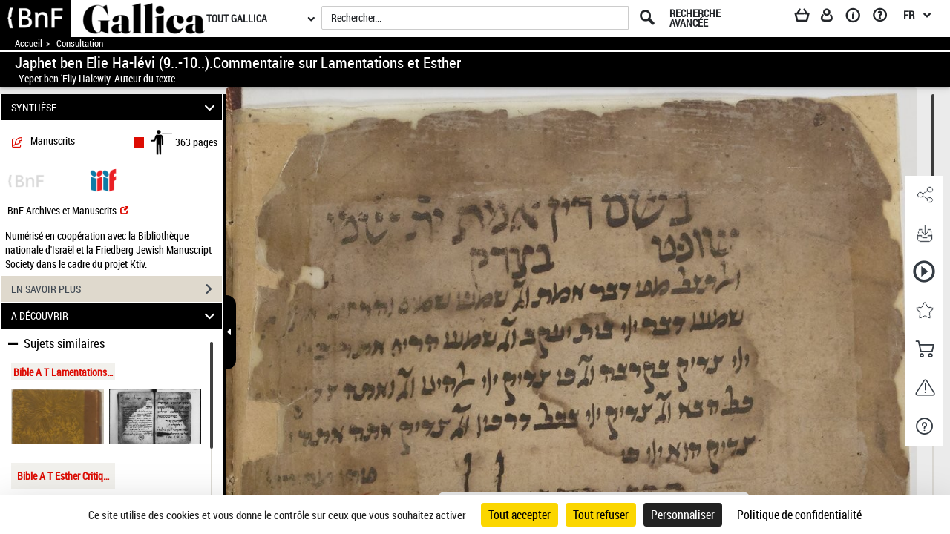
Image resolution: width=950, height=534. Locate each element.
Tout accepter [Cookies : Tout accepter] (519, 515)
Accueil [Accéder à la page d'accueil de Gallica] (28, 43)
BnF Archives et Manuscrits (67, 210)
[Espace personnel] (833, 18)
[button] (924, 195)
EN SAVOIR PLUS (116, 289)
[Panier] (809, 18)
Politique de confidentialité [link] (799, 515)
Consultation (79, 43)
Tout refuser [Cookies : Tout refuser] (601, 515)
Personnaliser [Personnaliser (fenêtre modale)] (683, 515)
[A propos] (858, 18)
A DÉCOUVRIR (115, 316)
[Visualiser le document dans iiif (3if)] (103, 179)
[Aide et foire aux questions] (885, 18)
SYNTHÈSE (115, 107)
